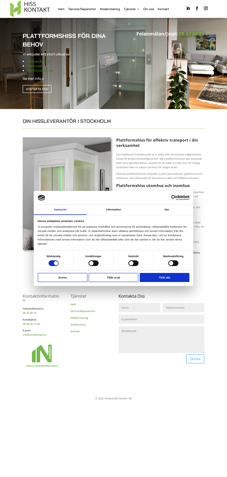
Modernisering (110, 9)
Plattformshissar (40, 71)
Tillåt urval (113, 277)
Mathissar (34, 66)
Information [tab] (113, 209)
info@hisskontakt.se (34, 335)
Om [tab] (166, 209)
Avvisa (62, 277)
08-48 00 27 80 (31, 324)
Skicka (195, 359)
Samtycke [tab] (60, 209)
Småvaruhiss (78, 325)
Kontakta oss (39, 90)
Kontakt (163, 9)
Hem (61, 9)
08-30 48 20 (29, 313)
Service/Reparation (82, 9)
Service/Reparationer (83, 312)
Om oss (148, 9)
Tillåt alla (164, 277)
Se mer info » (33, 79)
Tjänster (130, 9)
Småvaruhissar (38, 62)
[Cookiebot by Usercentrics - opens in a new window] (173, 197)
